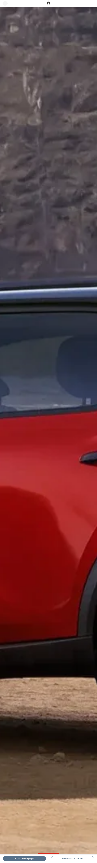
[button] (48, 434)
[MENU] (5, 3)
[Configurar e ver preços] (24, 858)
